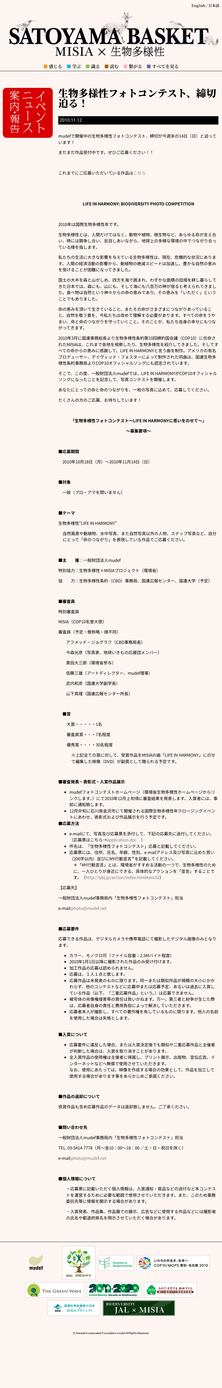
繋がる (132, 66)
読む (111, 66)
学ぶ (74, 66)
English (198, 5)
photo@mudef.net (89, 908)
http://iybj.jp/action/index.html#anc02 (122, 877)
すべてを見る (163, 66)
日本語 (213, 5)
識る (92, 66)
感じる (52, 66)
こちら (139, 173)
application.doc (122, 840)
